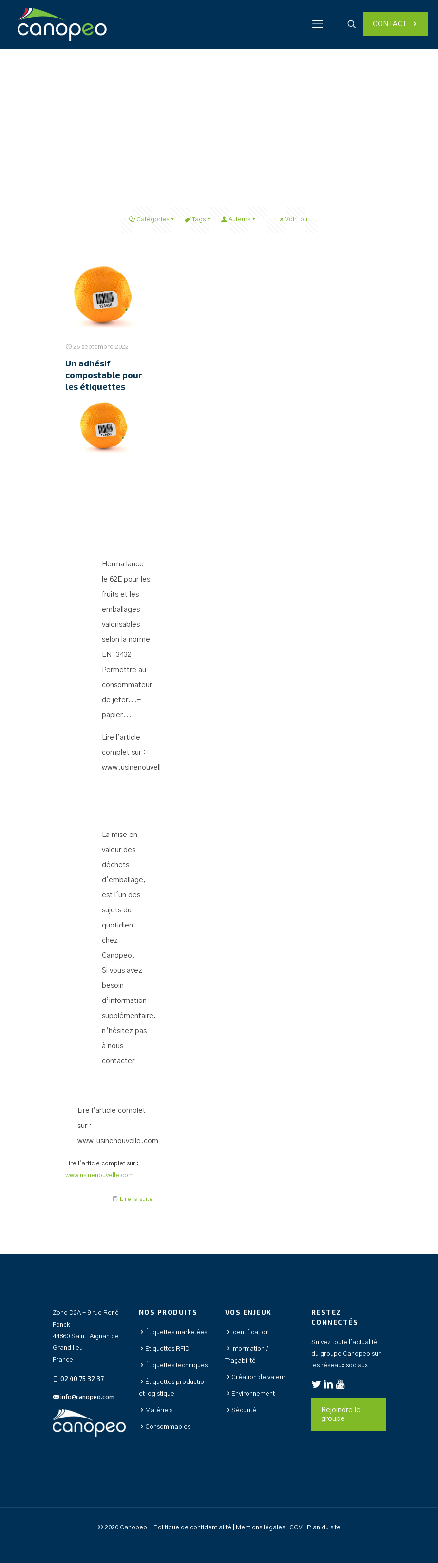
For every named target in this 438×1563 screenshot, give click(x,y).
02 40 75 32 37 (81, 1378)
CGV (296, 1528)
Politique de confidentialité (192, 1528)
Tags (198, 220)
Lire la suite (136, 1199)
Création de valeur (258, 1377)
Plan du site (324, 1528)
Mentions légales (260, 1528)
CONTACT (396, 24)
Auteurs (239, 220)
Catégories (152, 220)
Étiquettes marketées (176, 1332)
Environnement (253, 1394)
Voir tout (294, 220)
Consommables (167, 1427)
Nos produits (168, 1312)
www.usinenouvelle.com (142, 767)
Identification (250, 1332)
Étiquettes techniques (176, 1366)
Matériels (158, 1410)
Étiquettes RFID (167, 1349)
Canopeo (117, 955)
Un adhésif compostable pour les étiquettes (103, 375)
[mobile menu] (317, 24)
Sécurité (243, 1410)
